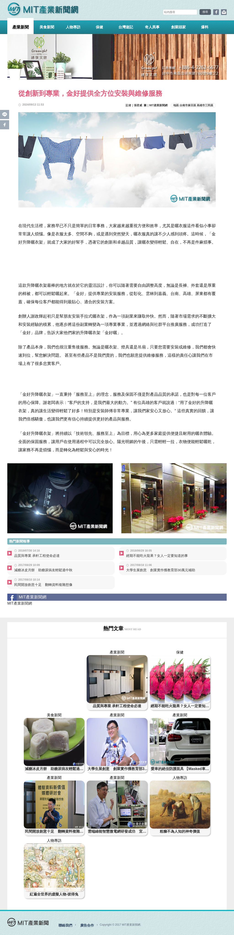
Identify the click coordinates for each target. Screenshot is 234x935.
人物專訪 (73, 27)
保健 (99, 27)
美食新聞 (47, 27)
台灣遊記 (125, 27)
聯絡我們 (65, 925)
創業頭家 (178, 27)
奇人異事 (152, 27)
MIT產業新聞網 (19, 603)
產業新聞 (20, 27)
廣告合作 (87, 925)
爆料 (204, 27)
